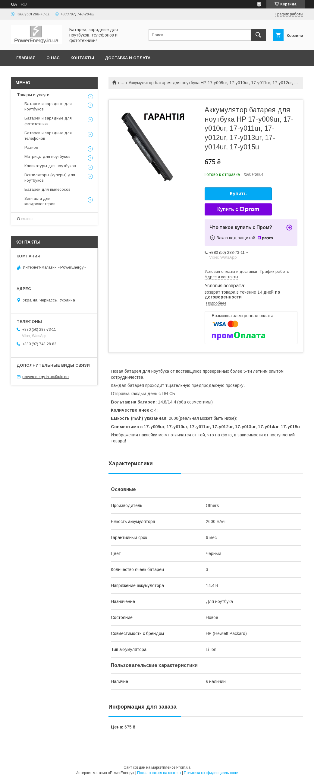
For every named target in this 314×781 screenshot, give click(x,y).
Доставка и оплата (127, 58)
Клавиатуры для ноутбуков (50, 166)
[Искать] (258, 35)
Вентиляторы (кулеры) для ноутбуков (49, 178)
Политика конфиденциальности (211, 773)
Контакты (82, 58)
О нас (53, 58)
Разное (31, 147)
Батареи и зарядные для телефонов (48, 136)
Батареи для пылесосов (47, 189)
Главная (26, 58)
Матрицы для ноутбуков (47, 156)
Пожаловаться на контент (159, 773)
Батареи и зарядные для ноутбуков (48, 106)
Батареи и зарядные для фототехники (48, 121)
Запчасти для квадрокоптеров (39, 201)
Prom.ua (183, 767)
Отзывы (25, 218)
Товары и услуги (33, 94)
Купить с (238, 209)
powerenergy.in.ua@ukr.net (45, 377)
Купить (238, 193)
